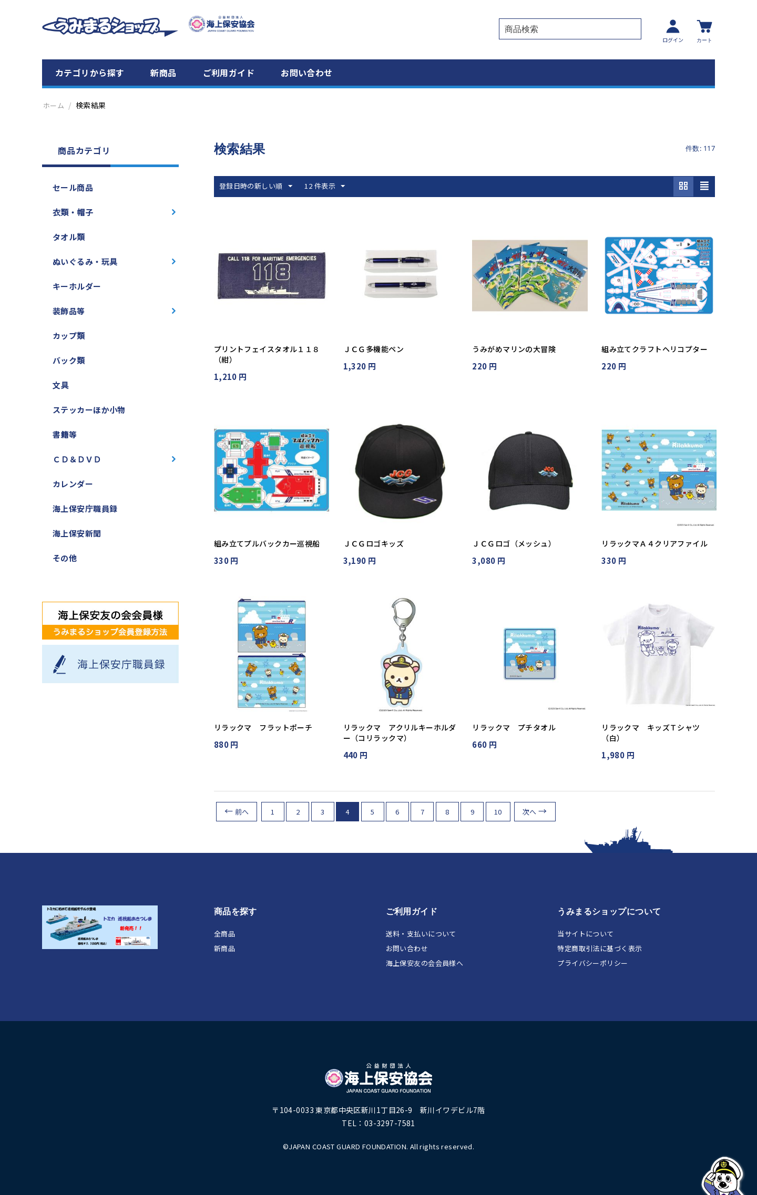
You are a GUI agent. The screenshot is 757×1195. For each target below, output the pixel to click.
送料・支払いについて (421, 934)
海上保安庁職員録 (85, 508)
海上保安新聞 (77, 533)
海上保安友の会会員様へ (425, 963)
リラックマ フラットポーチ (263, 727)
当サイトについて (585, 934)
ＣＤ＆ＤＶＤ (77, 459)
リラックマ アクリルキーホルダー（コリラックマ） (399, 732)
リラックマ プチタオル (514, 727)
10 (498, 812)
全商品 (224, 934)
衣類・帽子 (73, 212)
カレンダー (73, 483)
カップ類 (69, 335)
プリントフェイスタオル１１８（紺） (267, 354)
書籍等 (65, 434)
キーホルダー (77, 286)
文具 (61, 384)
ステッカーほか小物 (89, 409)
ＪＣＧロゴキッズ (373, 543)
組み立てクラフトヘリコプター (654, 349)
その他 (65, 557)
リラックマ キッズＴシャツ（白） (650, 732)
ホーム (53, 105)
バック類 (69, 360)
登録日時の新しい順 (255, 186)
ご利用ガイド (229, 72)
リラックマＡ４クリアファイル (654, 543)
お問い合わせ (307, 72)
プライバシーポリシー (592, 963)
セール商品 (73, 187)
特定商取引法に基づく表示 (599, 948)
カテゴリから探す (89, 72)
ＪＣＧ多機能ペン (373, 349)
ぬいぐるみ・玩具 (85, 261)
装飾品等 (69, 310)
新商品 (163, 72)
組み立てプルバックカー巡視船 (267, 543)
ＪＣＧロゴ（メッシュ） (514, 543)
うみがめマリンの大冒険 (514, 349)
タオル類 (69, 236)
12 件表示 (324, 186)
